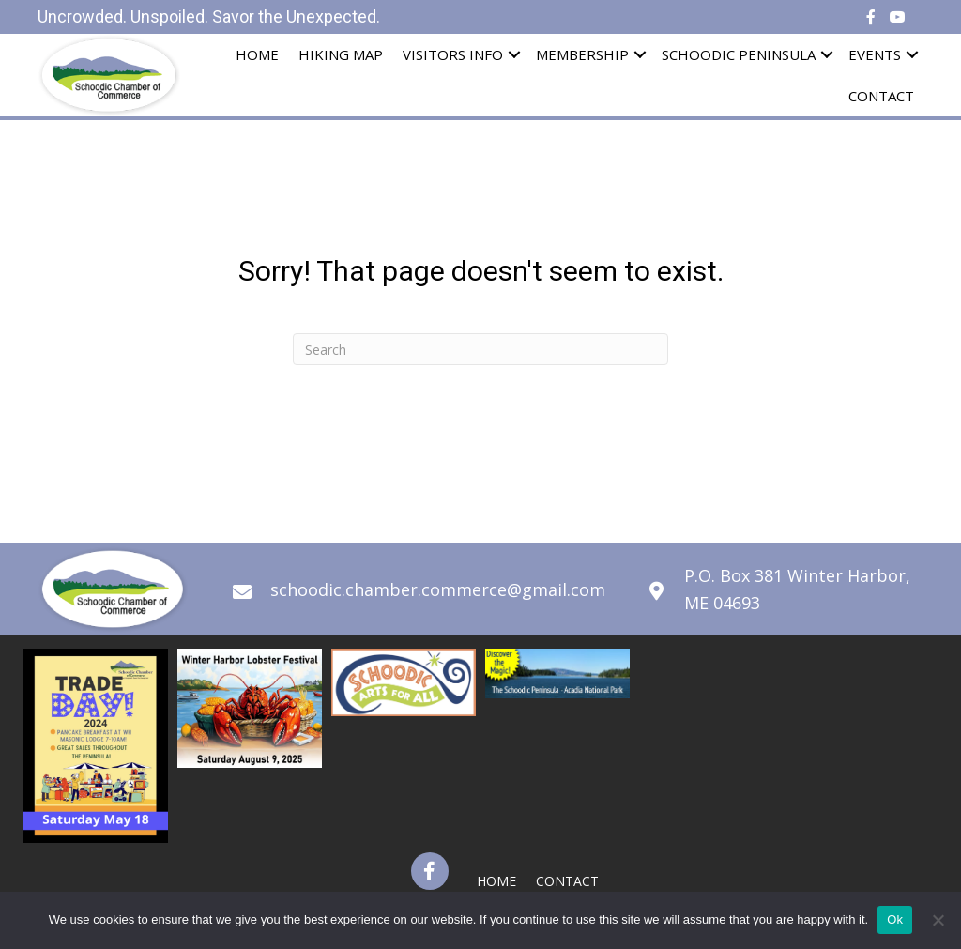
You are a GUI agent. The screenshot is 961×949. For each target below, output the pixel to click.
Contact (881, 95)
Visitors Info (453, 54)
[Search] (480, 349)
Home (257, 54)
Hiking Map (340, 54)
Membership (582, 54)
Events (874, 54)
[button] (430, 871)
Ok (895, 919)
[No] (937, 920)
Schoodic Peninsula (739, 54)
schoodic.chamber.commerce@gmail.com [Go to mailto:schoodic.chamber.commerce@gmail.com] (437, 589)
